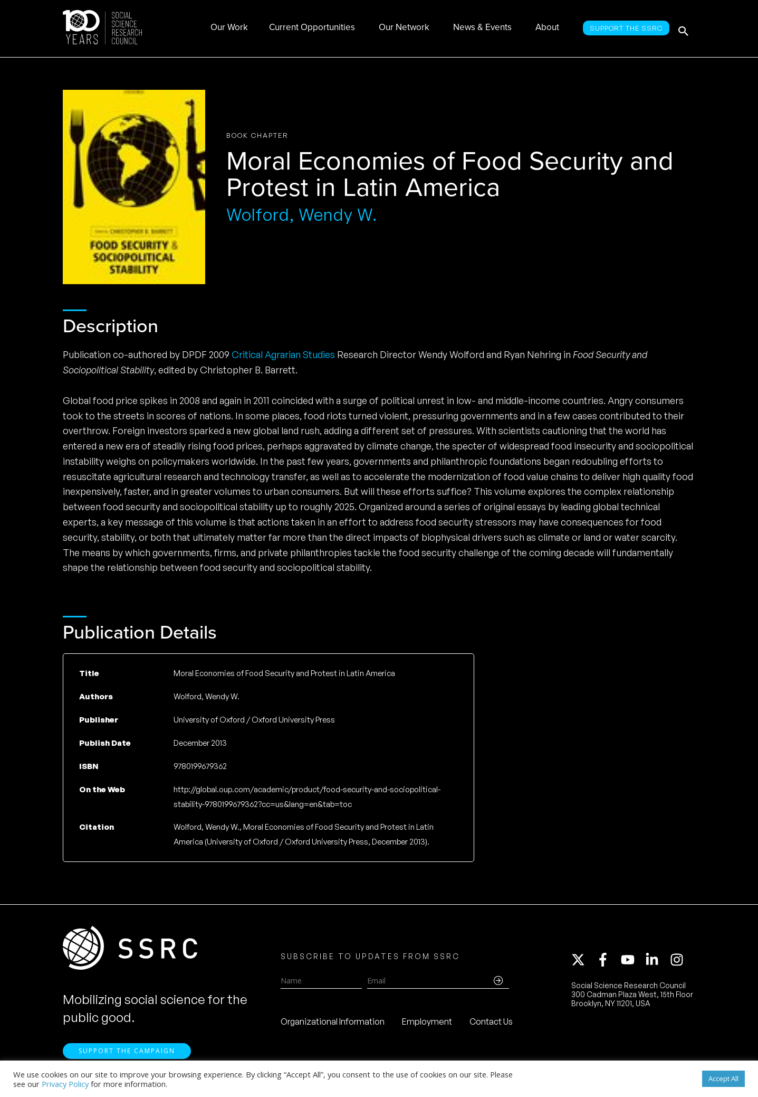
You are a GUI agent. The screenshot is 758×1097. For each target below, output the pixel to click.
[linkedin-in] (656, 962)
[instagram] (679, 962)
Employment (427, 1023)
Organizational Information (333, 1023)
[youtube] (632, 962)
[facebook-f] (607, 962)
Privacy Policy (65, 1084)
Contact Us (491, 1023)
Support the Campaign (127, 1055)
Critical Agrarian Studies (283, 354)
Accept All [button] (723, 1078)
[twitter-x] (582, 962)
